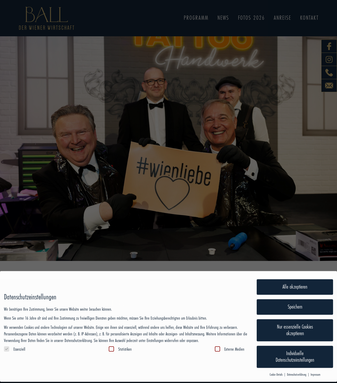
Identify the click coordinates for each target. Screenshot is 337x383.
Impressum (315, 366)
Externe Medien (229, 341)
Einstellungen (155, 332)
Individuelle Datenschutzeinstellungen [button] (295, 348)
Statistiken (120, 341)
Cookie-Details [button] (276, 366)
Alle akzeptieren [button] (295, 279)
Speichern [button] (295, 299)
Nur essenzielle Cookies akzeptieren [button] (295, 322)
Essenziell (14, 341)
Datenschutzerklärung (78, 332)
